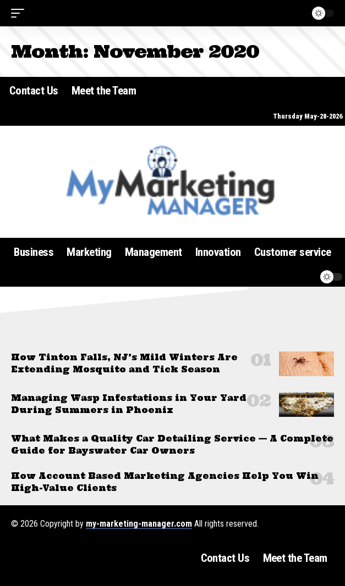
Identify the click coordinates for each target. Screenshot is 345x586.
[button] (20, 13)
